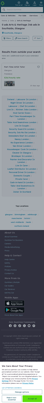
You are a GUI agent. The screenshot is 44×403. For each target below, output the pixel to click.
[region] (22, 382)
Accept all (32, 399)
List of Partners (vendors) (12, 388)
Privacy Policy (28, 383)
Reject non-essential (12, 398)
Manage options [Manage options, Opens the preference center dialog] (22, 392)
